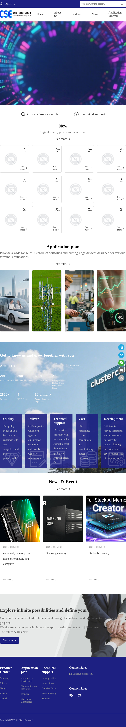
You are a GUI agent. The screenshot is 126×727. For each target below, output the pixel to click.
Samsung (4, 678)
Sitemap (46, 698)
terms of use (48, 683)
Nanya (3, 688)
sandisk (3, 698)
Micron (3, 683)
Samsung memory (56, 553)
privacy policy (49, 678)
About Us (57, 14)
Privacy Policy (49, 693)
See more (8, 579)
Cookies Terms (49, 688)
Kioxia (3, 693)
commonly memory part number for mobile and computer (16, 558)
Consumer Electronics (26, 700)
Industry (25, 694)
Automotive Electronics (27, 679)
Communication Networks (29, 687)
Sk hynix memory (99, 553)
